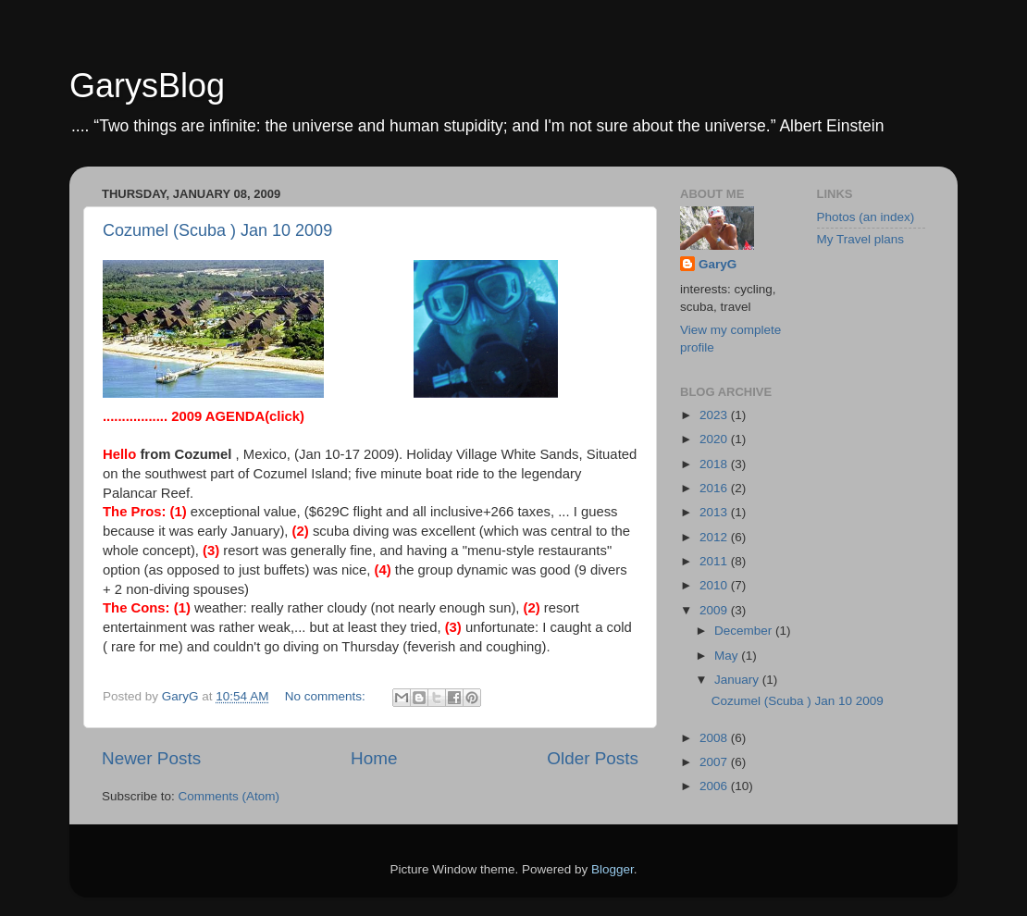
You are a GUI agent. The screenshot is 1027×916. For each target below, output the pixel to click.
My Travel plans (861, 239)
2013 (715, 512)
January (738, 680)
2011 (715, 561)
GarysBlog (147, 86)
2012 (715, 537)
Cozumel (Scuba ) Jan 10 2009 (217, 230)
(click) (237, 416)
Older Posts (592, 758)
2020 (715, 439)
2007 (715, 762)
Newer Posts (151, 758)
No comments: (327, 696)
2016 (715, 488)
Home (374, 758)
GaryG (717, 264)
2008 (715, 738)
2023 (715, 415)
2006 (715, 786)
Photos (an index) (866, 217)
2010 (715, 585)
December (744, 630)
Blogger (612, 869)
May (727, 655)
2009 (715, 610)
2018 (715, 464)
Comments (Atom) (229, 796)
